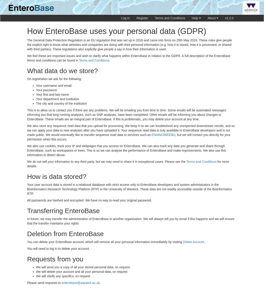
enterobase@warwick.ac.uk (81, 283)
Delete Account (193, 242)
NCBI (162, 135)
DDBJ (171, 135)
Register (142, 18)
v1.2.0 (229, 18)
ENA (155, 135)
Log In (125, 18)
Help (196, 18)
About (213, 18)
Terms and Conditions (170, 18)
